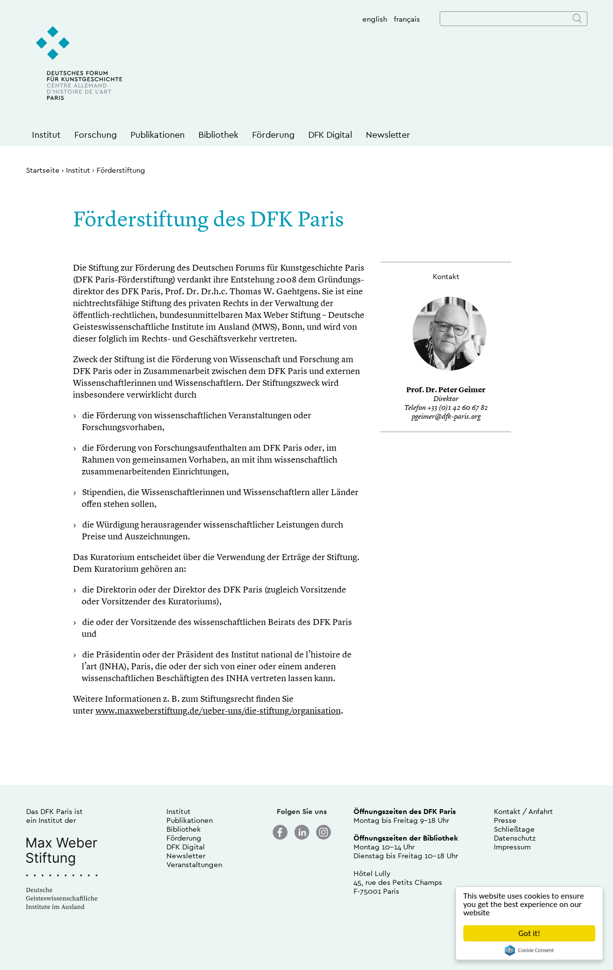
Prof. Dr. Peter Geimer (445, 390)
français (407, 19)
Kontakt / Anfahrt (523, 811)
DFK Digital (330, 134)
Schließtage (514, 829)
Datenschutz (515, 838)
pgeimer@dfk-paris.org (446, 417)
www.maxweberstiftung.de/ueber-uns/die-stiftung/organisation (218, 711)
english (374, 19)
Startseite (43, 170)
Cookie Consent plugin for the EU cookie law (529, 950)
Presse (505, 820)
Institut (46, 134)
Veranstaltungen (194, 864)
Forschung (95, 134)
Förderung (273, 134)
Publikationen (157, 134)
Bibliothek (218, 134)
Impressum (512, 846)
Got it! (529, 933)
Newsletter (388, 134)
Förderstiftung (121, 170)
